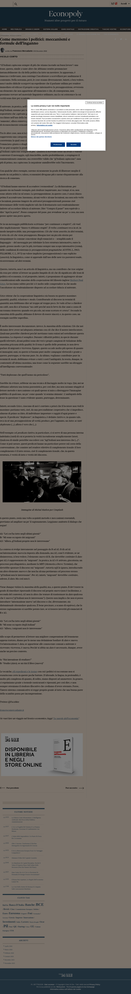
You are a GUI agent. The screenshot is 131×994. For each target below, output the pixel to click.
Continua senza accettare (95, 102)
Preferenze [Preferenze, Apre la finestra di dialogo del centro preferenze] (58, 144)
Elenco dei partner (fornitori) (41, 137)
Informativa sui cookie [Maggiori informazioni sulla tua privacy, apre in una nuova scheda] (44, 125)
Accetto (74, 144)
